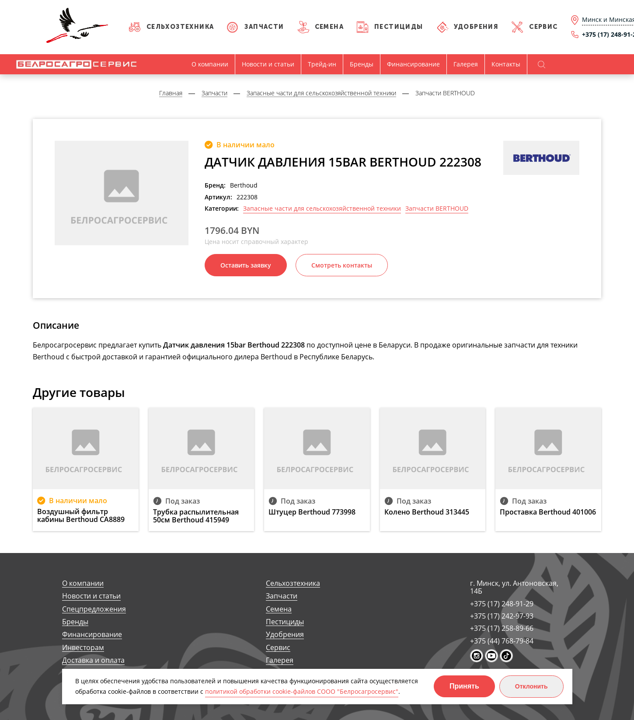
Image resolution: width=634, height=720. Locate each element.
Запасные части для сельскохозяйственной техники (322, 208)
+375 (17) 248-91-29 (501, 604)
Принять (464, 686)
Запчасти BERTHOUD (436, 208)
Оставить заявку (245, 265)
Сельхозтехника (180, 27)
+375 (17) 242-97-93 (501, 616)
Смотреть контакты (341, 265)
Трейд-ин (322, 64)
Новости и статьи (268, 64)
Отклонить (531, 686)
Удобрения (476, 27)
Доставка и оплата (93, 660)
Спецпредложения (94, 609)
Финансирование (413, 64)
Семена (329, 27)
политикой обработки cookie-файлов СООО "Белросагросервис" (301, 691)
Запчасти (264, 27)
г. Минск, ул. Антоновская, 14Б (514, 587)
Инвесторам (83, 647)
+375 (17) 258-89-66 (501, 628)
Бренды (361, 64)
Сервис (543, 27)
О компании (210, 64)
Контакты (505, 64)
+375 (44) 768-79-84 (501, 641)
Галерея (465, 64)
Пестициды (398, 27)
